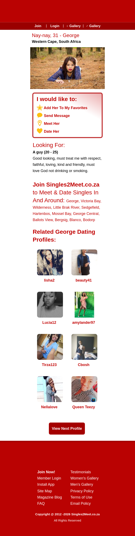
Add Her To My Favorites (65, 108)
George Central (86, 214)
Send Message (57, 116)
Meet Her (52, 124)
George (72, 201)
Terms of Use (81, 497)
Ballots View (43, 220)
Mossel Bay (61, 214)
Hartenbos (41, 214)
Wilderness (42, 207)
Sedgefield (90, 207)
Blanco (75, 220)
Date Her (51, 131)
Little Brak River (66, 207)
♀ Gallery (73, 26)
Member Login (49, 478)
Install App (45, 484)
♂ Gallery (93, 26)
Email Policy (80, 503)
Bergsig (61, 220)
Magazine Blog (49, 497)
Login (54, 26)
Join (38, 26)
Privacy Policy (82, 491)
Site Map (44, 491)
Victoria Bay (90, 201)
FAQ (41, 503)
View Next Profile (67, 428)
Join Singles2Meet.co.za (66, 184)
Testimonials (80, 472)
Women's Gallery (84, 478)
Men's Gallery (81, 484)
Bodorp (89, 220)
